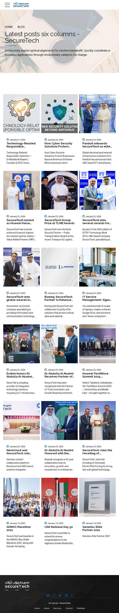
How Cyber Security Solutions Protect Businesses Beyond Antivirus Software (58, 148)
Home (9, 27)
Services (57, 608)
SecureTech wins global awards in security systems (18, 300)
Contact (69, 608)
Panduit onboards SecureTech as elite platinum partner (96, 146)
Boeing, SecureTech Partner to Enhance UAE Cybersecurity (58, 300)
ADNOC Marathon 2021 (19, 528)
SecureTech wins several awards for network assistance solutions (96, 224)
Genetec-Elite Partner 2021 (92, 528)
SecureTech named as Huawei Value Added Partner (20, 223)
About (46, 608)
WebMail (81, 608)
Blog (21, 27)
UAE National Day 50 (59, 527)
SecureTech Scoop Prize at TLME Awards (59, 221)
